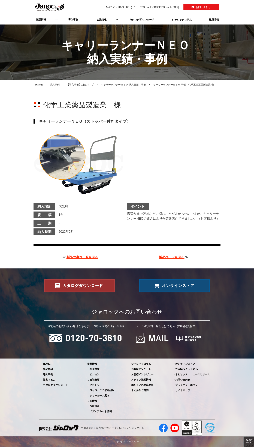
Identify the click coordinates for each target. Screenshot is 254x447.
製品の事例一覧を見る (82, 257)
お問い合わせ (203, 7)
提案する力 (49, 379)
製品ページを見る (171, 257)
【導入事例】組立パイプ (80, 84)
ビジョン (94, 374)
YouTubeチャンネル (186, 369)
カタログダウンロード (141, 19)
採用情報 (214, 19)
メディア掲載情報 (141, 379)
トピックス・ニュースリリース (192, 374)
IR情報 (93, 400)
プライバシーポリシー (187, 385)
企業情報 (102, 19)
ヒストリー (96, 385)
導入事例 (73, 19)
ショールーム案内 (99, 395)
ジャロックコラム (182, 19)
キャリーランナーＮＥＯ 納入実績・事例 (123, 84)
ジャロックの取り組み (102, 390)
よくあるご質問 (140, 390)
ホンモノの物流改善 (142, 385)
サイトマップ (182, 390)
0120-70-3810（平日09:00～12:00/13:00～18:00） (145, 7)
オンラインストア (178, 285)
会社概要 (94, 379)
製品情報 (41, 19)
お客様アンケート (141, 369)
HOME (39, 84)
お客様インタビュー (142, 374)
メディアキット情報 (101, 411)
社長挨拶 (94, 369)
